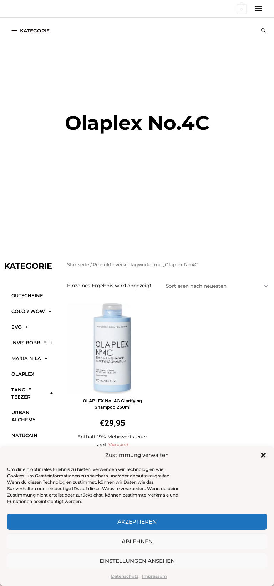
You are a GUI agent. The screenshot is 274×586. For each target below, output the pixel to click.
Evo (19, 327)
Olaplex (22, 374)
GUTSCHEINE (27, 295)
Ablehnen (137, 541)
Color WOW (31, 311)
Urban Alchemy (23, 416)
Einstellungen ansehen (137, 560)
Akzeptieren (137, 521)
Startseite (78, 264)
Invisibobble (31, 342)
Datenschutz (124, 576)
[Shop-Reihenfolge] (216, 286)
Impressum (154, 576)
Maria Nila (29, 358)
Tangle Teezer (32, 393)
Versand (118, 445)
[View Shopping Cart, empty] (241, 9)
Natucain (24, 435)
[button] (263, 455)
